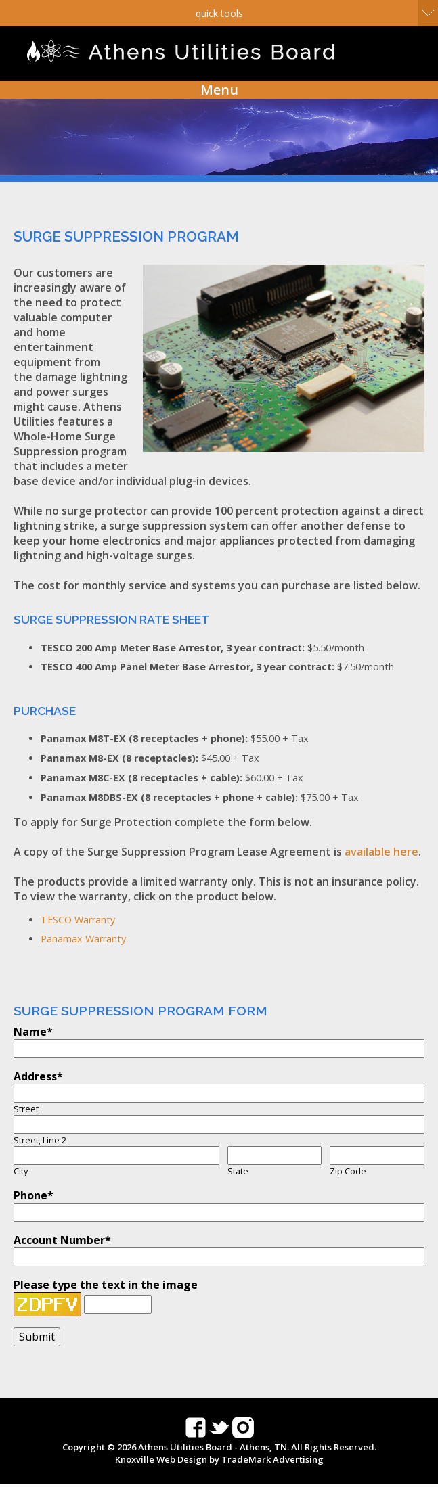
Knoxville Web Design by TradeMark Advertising (219, 1459)
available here (381, 851)
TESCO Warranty (78, 919)
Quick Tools (219, 13)
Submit (37, 1336)
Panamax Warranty (83, 938)
